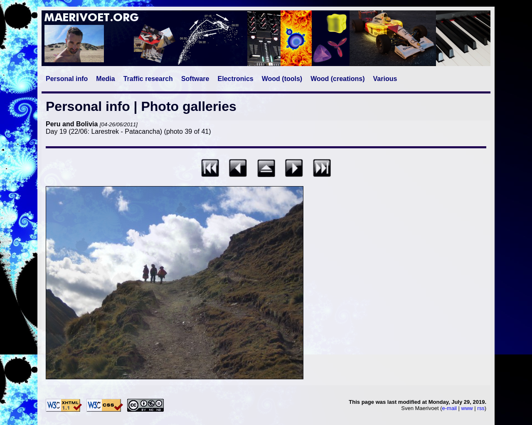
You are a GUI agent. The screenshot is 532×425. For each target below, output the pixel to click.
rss (480, 408)
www (467, 408)
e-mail (449, 408)
